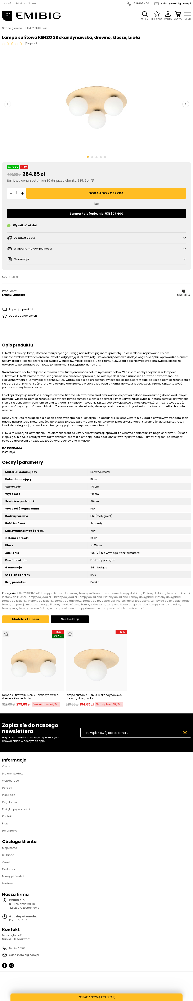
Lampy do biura (131, 593)
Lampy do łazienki (14, 601)
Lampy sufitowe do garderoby (127, 604)
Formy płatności (13, 876)
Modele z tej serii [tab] (25, 619)
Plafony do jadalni (65, 597)
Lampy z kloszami (93, 604)
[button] (10, 193)
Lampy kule (9, 608)
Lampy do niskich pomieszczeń (123, 608)
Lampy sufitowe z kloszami (59, 593)
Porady (7, 788)
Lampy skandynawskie (164, 604)
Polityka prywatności (16, 809)
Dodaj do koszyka (106, 193)
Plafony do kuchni (14, 597)
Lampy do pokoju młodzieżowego (25, 604)
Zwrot (6, 862)
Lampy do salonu (90, 597)
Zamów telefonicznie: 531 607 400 (96, 213)
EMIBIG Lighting (13, 295)
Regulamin (9, 802)
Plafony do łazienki (40, 601)
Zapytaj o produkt (21, 309)
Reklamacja (10, 869)
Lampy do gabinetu (68, 601)
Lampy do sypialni (141, 597)
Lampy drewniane (88, 608)
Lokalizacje (9, 831)
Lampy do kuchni (178, 593)
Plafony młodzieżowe (65, 604)
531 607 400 (141, 3)
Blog (5, 823)
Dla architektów (12, 774)
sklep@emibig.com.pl (176, 3)
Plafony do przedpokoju (132, 601)
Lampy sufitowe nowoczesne (99, 593)
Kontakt (7, 816)
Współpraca (10, 781)
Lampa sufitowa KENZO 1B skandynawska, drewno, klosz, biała (94, 696)
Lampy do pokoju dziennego (170, 601)
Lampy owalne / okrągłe (35, 608)
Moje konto (9, 848)
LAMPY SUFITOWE (37, 28)
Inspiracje (8, 795)
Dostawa (8, 883)
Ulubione (8, 855)
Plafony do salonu (115, 597)
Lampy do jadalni (39, 597)
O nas (6, 766)
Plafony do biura (154, 593)
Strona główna (12, 28)
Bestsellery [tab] (70, 619)
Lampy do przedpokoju (99, 601)
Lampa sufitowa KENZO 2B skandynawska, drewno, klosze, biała (30, 696)
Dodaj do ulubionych (23, 316)
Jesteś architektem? (16, 3)
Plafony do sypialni (168, 597)
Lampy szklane (64, 608)
